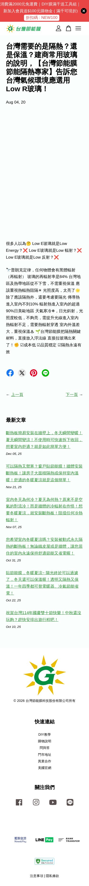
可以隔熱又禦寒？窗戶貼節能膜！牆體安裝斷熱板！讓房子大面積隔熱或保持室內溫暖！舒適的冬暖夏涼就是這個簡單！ (44, 473)
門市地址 (44, 754)
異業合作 (44, 761)
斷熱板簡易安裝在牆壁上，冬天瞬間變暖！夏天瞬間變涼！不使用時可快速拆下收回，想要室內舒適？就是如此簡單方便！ (44, 440)
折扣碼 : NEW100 (41, 17)
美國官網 (44, 768)
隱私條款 (52, 876)
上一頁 (17, 394)
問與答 (45, 748)
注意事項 (36, 876)
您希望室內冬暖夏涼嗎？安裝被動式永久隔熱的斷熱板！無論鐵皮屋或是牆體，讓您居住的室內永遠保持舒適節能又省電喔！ (44, 546)
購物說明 (44, 741)
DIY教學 (44, 734)
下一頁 (72, 394)
